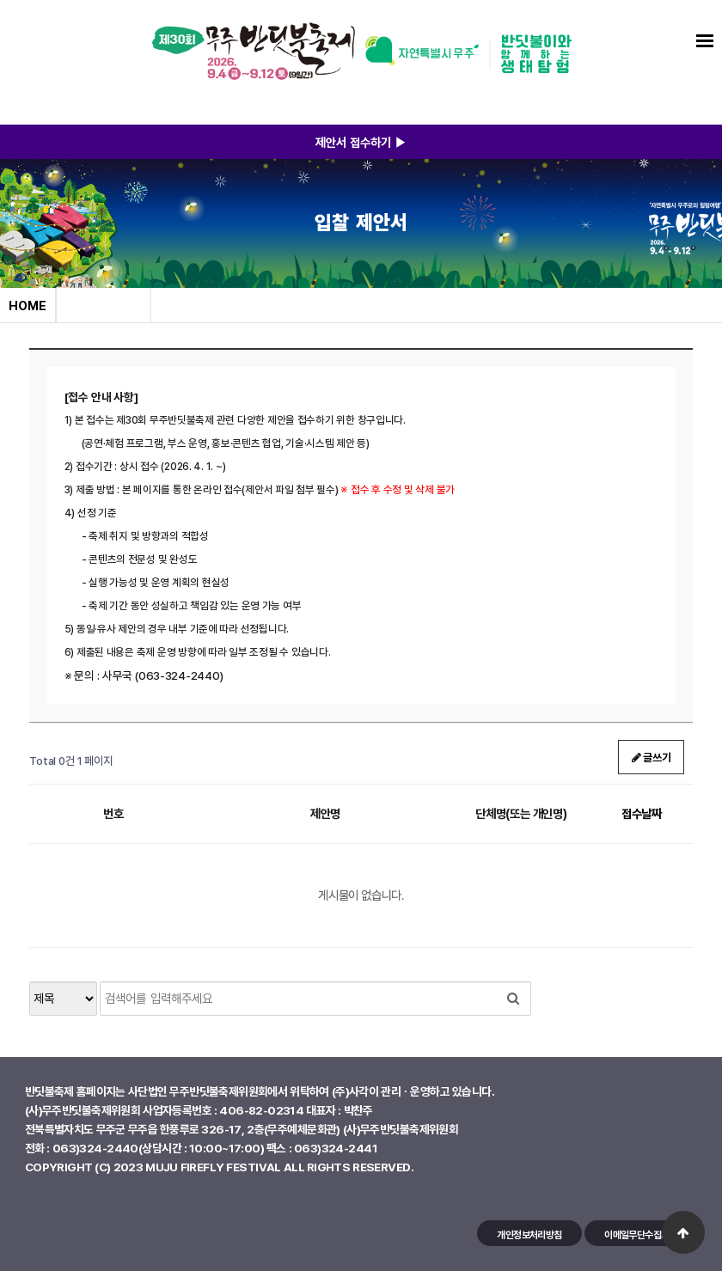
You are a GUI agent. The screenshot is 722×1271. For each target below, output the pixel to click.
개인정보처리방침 (529, 1234)
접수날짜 (641, 813)
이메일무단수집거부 (640, 1234)
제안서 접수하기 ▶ (360, 141)
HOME (27, 305)
